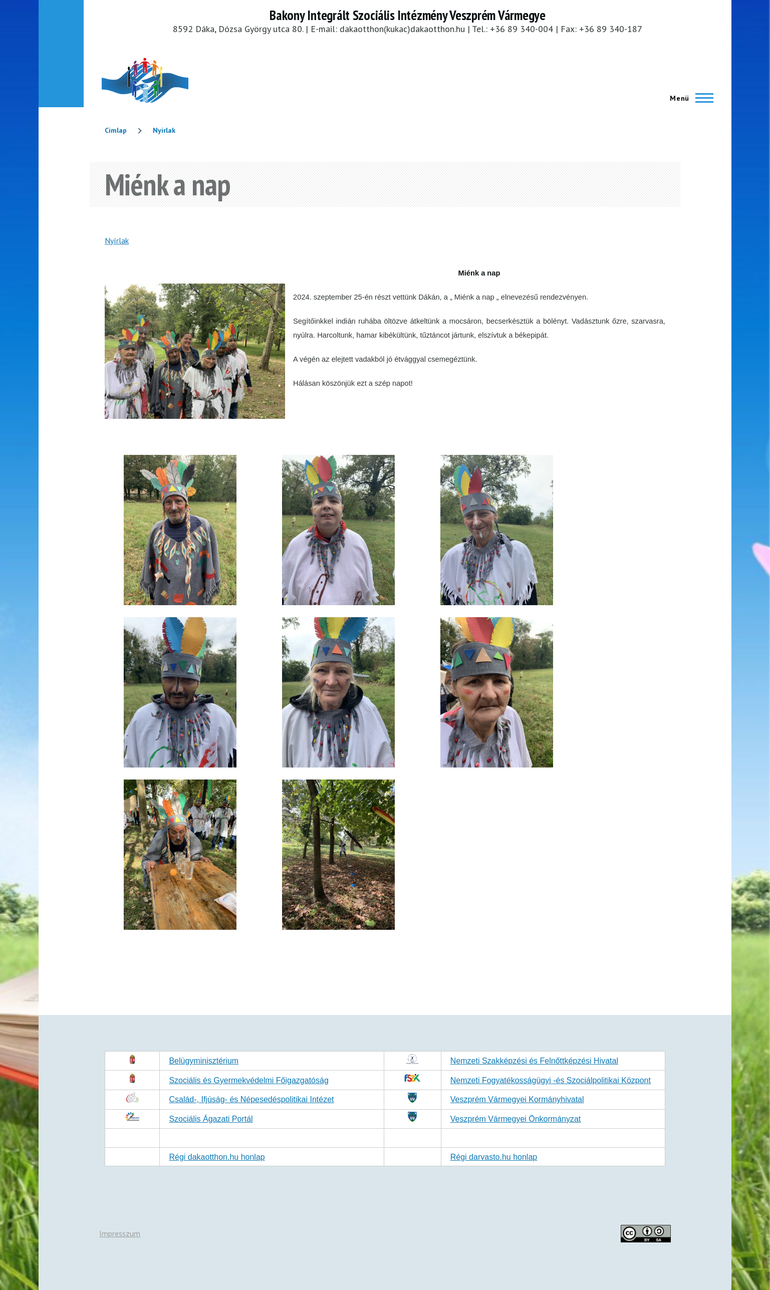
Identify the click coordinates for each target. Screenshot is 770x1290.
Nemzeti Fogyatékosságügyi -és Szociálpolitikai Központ (550, 1080)
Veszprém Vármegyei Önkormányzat (515, 1119)
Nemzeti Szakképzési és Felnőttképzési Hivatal (534, 1061)
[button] (180, 602)
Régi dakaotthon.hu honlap (217, 1157)
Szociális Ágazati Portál (210, 1119)
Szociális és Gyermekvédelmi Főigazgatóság (248, 1080)
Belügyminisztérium (203, 1061)
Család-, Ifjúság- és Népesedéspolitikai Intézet (251, 1099)
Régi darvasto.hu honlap (493, 1157)
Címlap (116, 130)
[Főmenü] (688, 98)
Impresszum (119, 1233)
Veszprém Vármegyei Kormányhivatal (517, 1099)
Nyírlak (164, 130)
